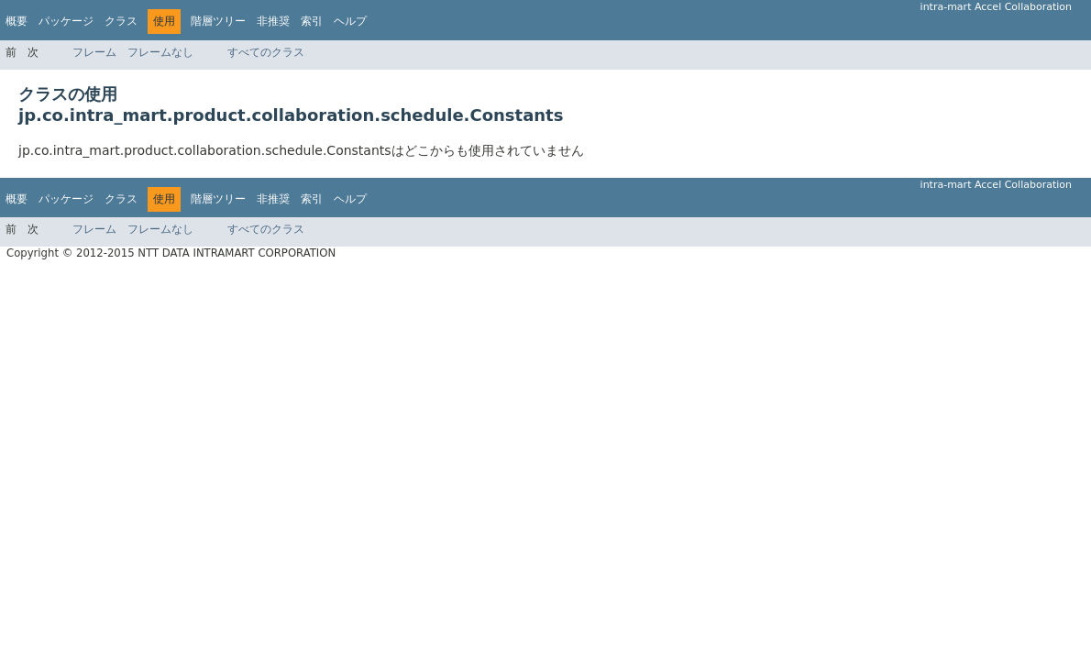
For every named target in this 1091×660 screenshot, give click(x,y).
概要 (17, 21)
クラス (121, 21)
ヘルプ (350, 21)
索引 (312, 21)
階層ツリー (218, 21)
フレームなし (160, 52)
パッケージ (66, 21)
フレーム (94, 52)
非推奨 (273, 21)
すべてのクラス (265, 52)
